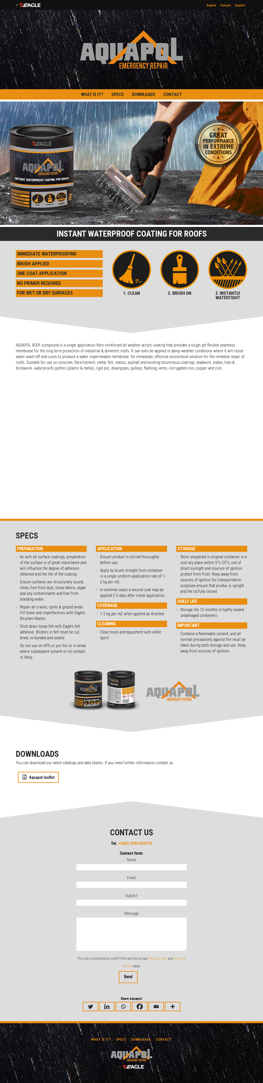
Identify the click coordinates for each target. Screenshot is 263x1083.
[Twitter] (90, 1006)
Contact (164, 1039)
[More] (172, 1006)
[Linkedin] (107, 1006)
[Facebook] (140, 1006)
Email (131, 881)
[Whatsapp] (123, 1006)
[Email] (156, 1006)
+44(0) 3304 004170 (135, 843)
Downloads (141, 1039)
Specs (121, 1039)
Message (131, 917)
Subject (131, 899)
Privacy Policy (158, 958)
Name (131, 863)
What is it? (101, 1039)
